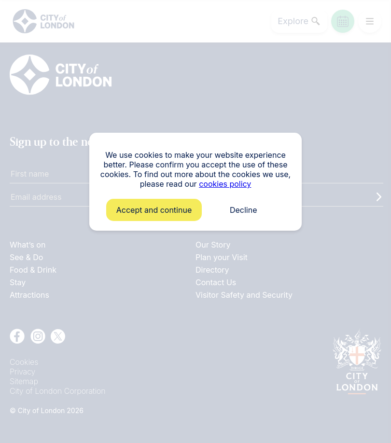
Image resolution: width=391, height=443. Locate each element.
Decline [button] (243, 210)
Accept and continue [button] (154, 210)
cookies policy (225, 184)
